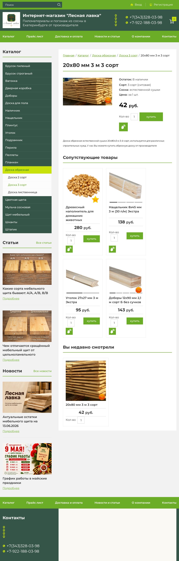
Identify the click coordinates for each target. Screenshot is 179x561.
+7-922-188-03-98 (146, 22)
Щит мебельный (17, 214)
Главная (68, 55)
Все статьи (44, 242)
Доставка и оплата (69, 36)
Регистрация (163, 4)
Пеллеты (11, 155)
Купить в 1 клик (123, 127)
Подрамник (14, 140)
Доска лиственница (22, 192)
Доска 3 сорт (17, 185)
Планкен (11, 162)
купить (151, 116)
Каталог (9, 36)
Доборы (11, 95)
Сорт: (123, 85)
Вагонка (11, 81)
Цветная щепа (15, 199)
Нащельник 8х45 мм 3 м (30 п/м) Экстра (123, 211)
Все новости (42, 371)
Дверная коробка (18, 88)
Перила (10, 147)
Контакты (169, 36)
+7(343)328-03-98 (146, 17)
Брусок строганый (18, 73)
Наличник (12, 110)
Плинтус (11, 125)
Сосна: (124, 89)
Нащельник (13, 118)
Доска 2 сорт (17, 177)
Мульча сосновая (17, 207)
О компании (141, 36)
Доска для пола (16, 103)
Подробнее (11, 298)
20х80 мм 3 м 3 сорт (82, 405)
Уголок (10, 132)
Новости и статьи (107, 36)
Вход (138, 4)
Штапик (11, 229)
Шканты (11, 222)
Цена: (123, 94)
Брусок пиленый (17, 66)
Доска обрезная (17, 169)
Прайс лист (34, 36)
